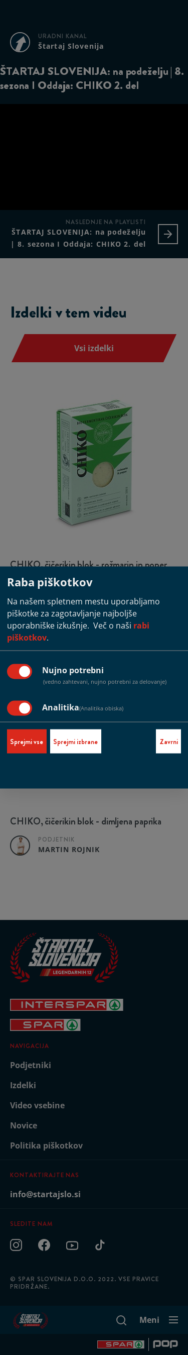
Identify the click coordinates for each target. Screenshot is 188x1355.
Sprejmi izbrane (75, 742)
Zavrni (168, 742)
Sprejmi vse (26, 742)
